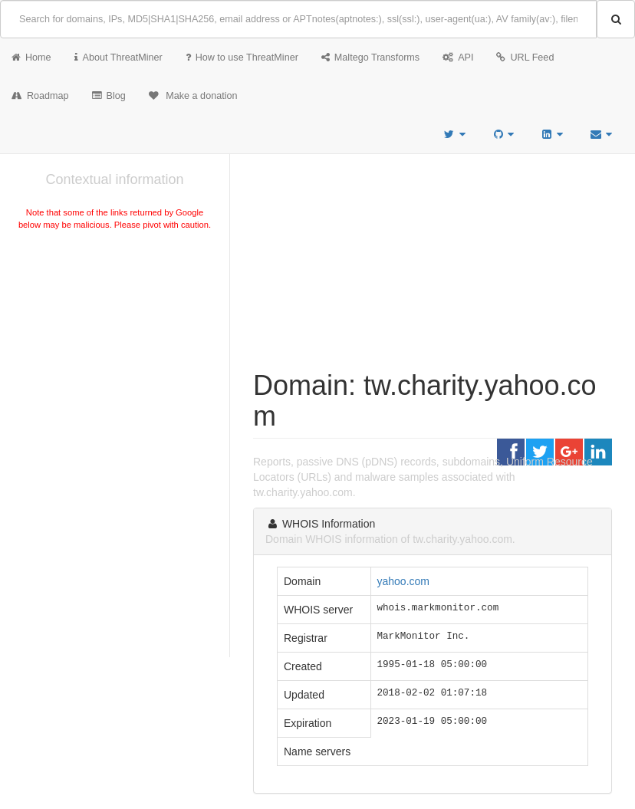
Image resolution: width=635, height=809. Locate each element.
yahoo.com (403, 581)
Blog (109, 95)
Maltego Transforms (370, 57)
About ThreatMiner (118, 57)
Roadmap (40, 95)
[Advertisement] (114, 348)
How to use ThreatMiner (242, 57)
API (458, 57)
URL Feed (525, 57)
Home (31, 57)
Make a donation (193, 95)
